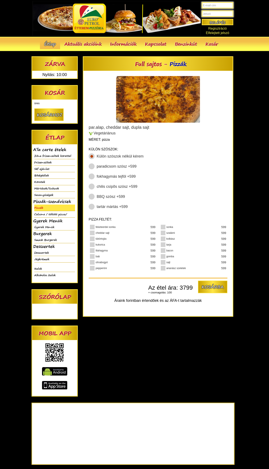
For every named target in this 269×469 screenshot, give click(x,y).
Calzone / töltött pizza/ (50, 214)
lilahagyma (102, 250)
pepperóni (101, 268)
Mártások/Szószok (46, 188)
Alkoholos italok (45, 275)
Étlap (50, 44)
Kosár (211, 44)
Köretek (39, 181)
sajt (168, 262)
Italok (38, 268)
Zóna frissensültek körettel (52, 155)
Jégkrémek (41, 259)
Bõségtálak (41, 175)
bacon (169, 250)
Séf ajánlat (41, 168)
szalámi (170, 232)
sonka (169, 227)
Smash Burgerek (45, 239)
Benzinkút (186, 44)
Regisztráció (217, 28)
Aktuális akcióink (83, 44)
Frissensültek (43, 162)
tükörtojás (101, 238)
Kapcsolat (155, 44)
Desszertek (41, 252)
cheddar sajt (102, 232)
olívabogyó (102, 262)
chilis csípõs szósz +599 (117, 186)
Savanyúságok (43, 194)
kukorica (100, 244)
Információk (123, 44)
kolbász (170, 238)
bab (98, 256)
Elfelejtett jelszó (217, 33)
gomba (170, 256)
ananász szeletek (176, 268)
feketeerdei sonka (106, 227)
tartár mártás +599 (112, 207)
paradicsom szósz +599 (117, 166)
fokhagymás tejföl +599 (116, 176)
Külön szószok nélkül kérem (120, 156)
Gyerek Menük (44, 227)
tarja (168, 244)
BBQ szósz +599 (111, 196)
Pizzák (38, 207)
